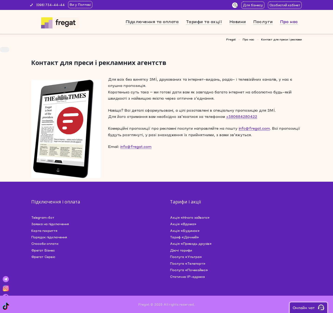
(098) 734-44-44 (50, 5)
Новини (237, 21)
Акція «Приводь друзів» (191, 243)
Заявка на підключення (50, 224)
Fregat (231, 39)
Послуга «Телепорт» (187, 263)
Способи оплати (44, 243)
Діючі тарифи (181, 250)
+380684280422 (241, 116)
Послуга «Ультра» (186, 257)
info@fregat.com (254, 128)
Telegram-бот (42, 217)
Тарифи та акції (204, 21)
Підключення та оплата (152, 21)
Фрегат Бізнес (43, 250)
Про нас (289, 21)
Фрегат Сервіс (43, 257)
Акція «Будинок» (185, 231)
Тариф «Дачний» (184, 237)
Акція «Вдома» (183, 224)
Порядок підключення (49, 237)
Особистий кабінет (284, 5)
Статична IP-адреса (187, 277)
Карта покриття (44, 231)
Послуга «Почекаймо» (189, 270)
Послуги (263, 21)
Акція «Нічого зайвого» (190, 217)
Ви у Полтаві (80, 4)
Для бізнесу (253, 5)
